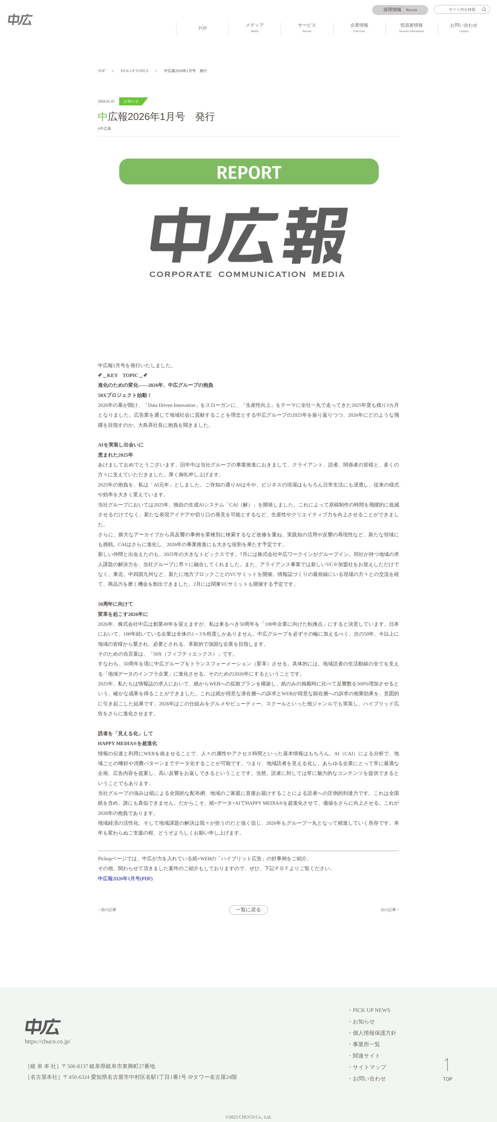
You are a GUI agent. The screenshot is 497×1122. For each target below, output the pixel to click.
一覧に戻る (248, 910)
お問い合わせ (464, 28)
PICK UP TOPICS (134, 71)
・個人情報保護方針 (372, 1033)
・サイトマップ (366, 1067)
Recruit (400, 10)
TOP (202, 28)
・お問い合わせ (366, 1079)
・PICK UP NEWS (368, 1010)
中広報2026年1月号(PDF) (125, 878)
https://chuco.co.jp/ (47, 1041)
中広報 (105, 128)
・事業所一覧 (363, 1044)
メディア (255, 28)
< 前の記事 (107, 910)
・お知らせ (361, 1022)
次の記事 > (390, 910)
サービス (307, 28)
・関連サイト (364, 1056)
